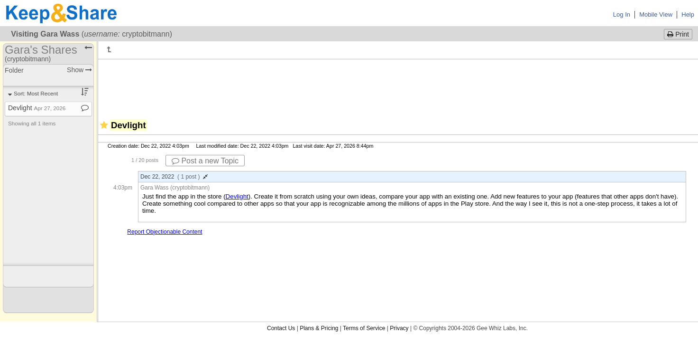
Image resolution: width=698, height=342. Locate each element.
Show (79, 70)
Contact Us (281, 328)
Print (678, 34)
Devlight (237, 196)
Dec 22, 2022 (174, 176)
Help (687, 14)
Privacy (399, 328)
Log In (621, 14)
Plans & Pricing (319, 328)
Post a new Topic (205, 161)
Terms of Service (364, 328)
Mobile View (655, 14)
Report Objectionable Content (164, 231)
